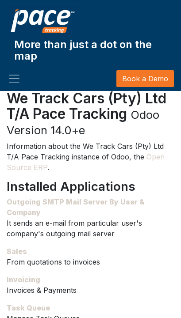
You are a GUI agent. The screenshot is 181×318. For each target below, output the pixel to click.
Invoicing (23, 279)
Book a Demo (145, 78)
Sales (17, 251)
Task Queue (28, 307)
